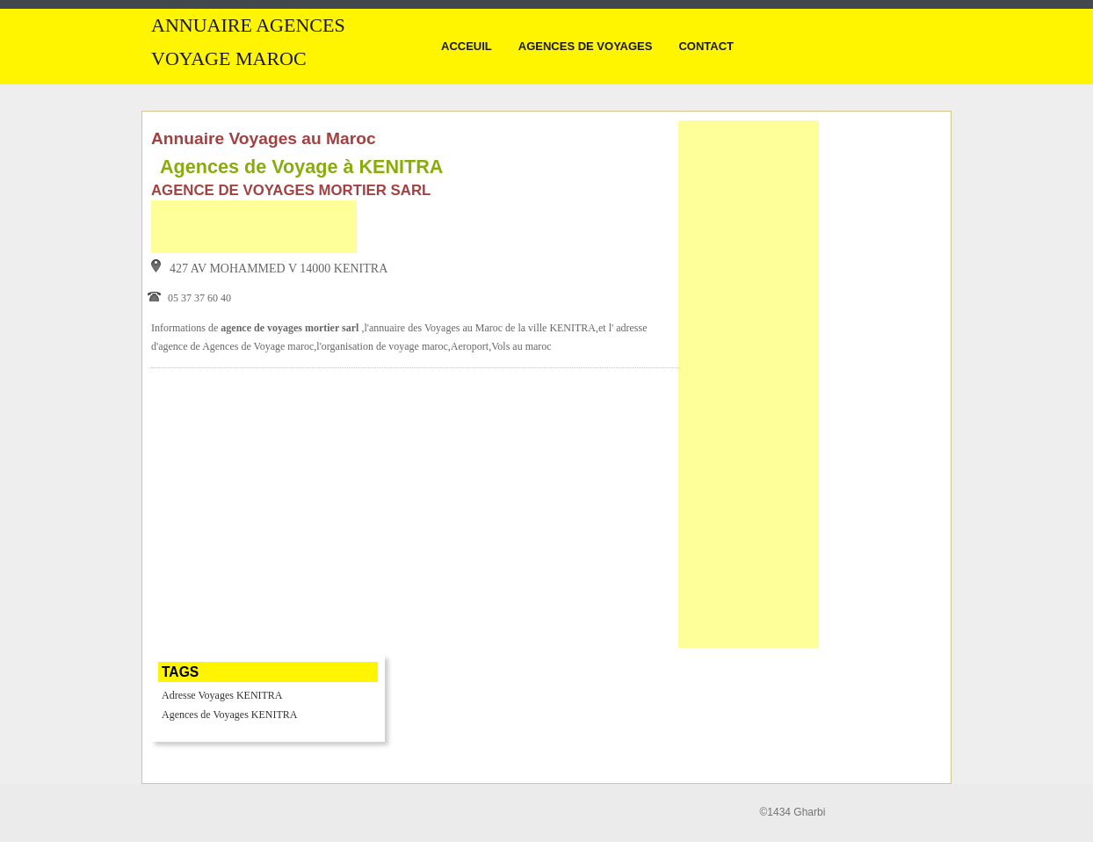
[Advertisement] (254, 226)
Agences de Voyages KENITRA (230, 714)
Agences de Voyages (585, 46)
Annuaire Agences (248, 25)
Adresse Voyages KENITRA (222, 695)
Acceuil (466, 46)
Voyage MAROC (229, 59)
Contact (706, 46)
